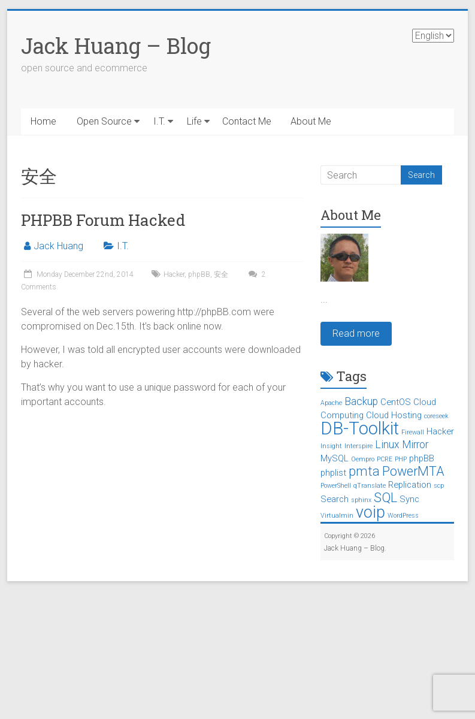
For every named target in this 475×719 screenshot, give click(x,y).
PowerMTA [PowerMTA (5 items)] (413, 471)
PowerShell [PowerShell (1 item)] (335, 486)
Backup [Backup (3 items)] (361, 401)
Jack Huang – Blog (116, 45)
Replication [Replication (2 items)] (409, 484)
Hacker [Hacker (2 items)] (440, 431)
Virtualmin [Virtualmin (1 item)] (336, 515)
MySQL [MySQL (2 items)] (334, 458)
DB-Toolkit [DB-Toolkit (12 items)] (359, 428)
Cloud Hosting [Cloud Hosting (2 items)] (394, 415)
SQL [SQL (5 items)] (385, 497)
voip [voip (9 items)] (370, 512)
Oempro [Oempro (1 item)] (362, 459)
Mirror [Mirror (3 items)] (415, 445)
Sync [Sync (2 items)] (409, 499)
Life (194, 121)
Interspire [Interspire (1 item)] (358, 446)
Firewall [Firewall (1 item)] (412, 432)
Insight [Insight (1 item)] (331, 446)
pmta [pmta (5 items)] (364, 471)
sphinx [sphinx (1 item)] (361, 500)
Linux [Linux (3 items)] (387, 445)
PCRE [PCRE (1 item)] (384, 459)
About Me (311, 121)
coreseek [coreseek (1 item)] (436, 416)
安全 (221, 274)
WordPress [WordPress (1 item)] (403, 515)
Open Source (104, 121)
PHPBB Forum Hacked (103, 220)
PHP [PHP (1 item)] (401, 459)
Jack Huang (58, 246)
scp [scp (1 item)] (439, 486)
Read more (356, 333)
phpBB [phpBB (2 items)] (421, 458)
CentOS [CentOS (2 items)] (395, 402)
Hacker (174, 274)
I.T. (159, 121)
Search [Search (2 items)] (334, 499)
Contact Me (246, 121)
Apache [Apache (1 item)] (331, 403)
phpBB (199, 274)
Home (43, 121)
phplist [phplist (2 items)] (333, 472)
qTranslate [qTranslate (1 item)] (369, 486)
